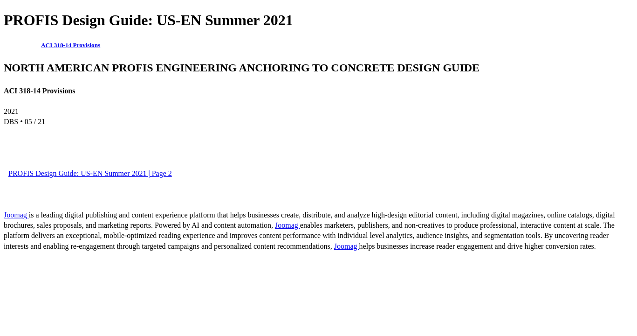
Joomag (16, 215)
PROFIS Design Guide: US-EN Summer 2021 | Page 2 (90, 173)
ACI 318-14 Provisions (70, 45)
